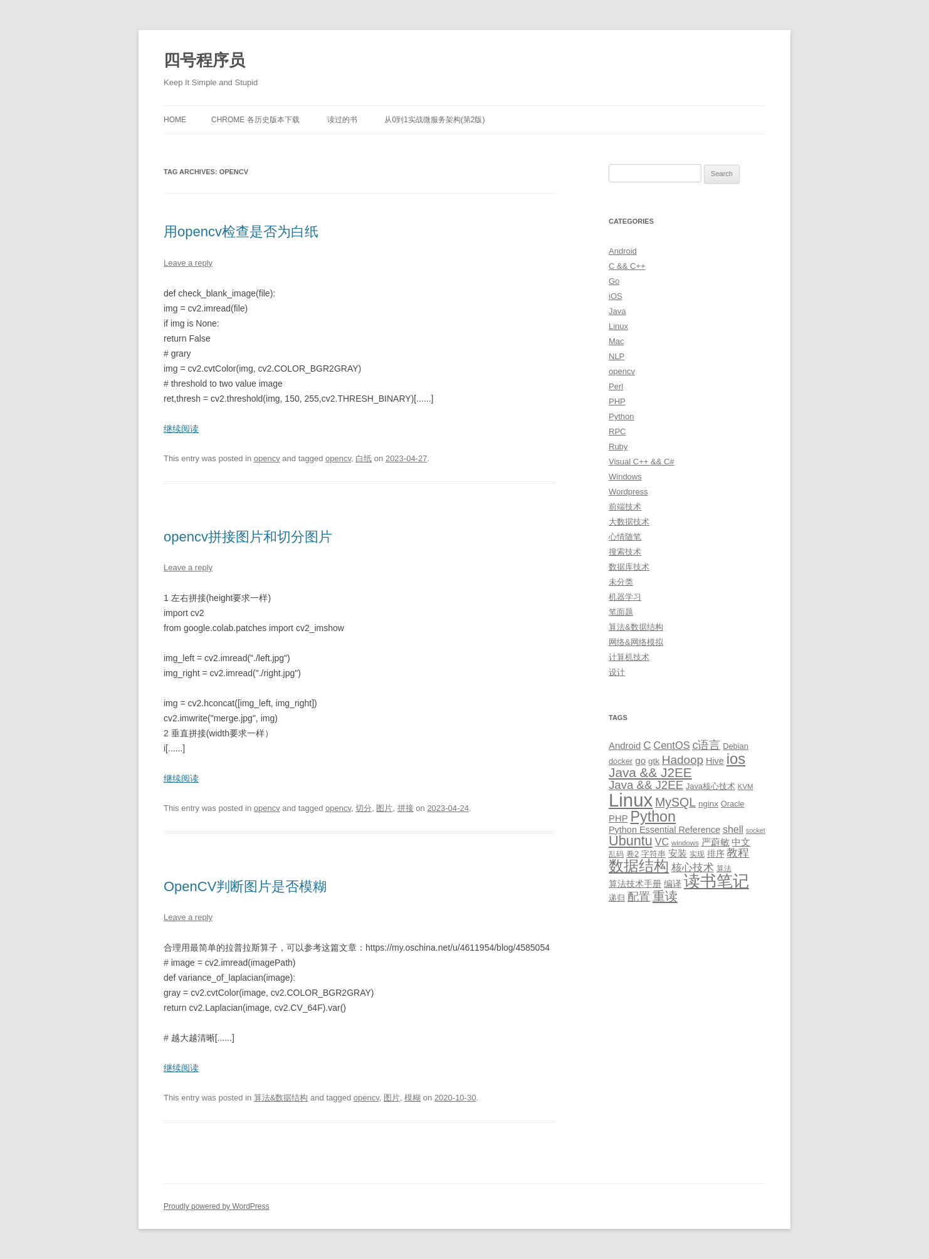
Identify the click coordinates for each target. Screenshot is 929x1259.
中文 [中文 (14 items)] (741, 842)
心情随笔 (625, 536)
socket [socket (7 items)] (755, 830)
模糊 (412, 1097)
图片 (384, 808)
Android (623, 251)
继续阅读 (181, 429)
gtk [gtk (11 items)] (653, 761)
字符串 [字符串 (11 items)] (653, 854)
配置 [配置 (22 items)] (638, 897)
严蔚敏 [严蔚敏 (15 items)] (715, 842)
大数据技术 (629, 521)
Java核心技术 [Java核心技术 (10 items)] (710, 786)
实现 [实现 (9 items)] (697, 854)
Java (617, 311)
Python (621, 416)
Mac (616, 341)
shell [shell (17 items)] (733, 829)
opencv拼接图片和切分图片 (248, 537)
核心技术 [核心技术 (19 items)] (692, 868)
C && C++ (627, 266)
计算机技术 (629, 657)
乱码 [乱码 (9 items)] (616, 854)
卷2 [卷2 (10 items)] (632, 854)
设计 (617, 672)
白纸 (363, 458)
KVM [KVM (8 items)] (745, 786)
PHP (617, 401)
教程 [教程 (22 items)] (738, 853)
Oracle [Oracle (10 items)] (733, 803)
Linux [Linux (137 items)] (631, 800)
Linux (618, 326)
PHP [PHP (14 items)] (618, 818)
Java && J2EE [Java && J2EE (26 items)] (646, 784)
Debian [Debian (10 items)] (735, 746)
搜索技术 (625, 551)
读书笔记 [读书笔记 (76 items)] (716, 881)
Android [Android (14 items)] (625, 746)
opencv (267, 458)
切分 (363, 808)
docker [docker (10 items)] (620, 761)
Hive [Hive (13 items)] (715, 761)
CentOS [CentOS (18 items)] (671, 745)
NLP (616, 356)
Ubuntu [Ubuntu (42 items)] (631, 841)
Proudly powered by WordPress (217, 1206)
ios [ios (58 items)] (736, 758)
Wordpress (628, 491)
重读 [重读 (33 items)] (665, 896)
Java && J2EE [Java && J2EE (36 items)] (650, 772)
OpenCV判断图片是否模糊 (245, 886)
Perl (616, 386)
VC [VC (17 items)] (662, 841)
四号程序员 (204, 60)
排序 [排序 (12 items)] (716, 854)
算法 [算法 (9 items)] (724, 868)
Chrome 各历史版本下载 (255, 119)
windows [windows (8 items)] (685, 843)
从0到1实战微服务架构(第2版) (434, 119)
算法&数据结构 (281, 1097)
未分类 (621, 582)
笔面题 (621, 612)
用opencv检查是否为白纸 (241, 231)
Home (175, 119)
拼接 (405, 808)
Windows (625, 476)
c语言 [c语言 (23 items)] (706, 745)
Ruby (618, 446)
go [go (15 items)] (640, 760)
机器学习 (625, 597)
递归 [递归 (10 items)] (617, 897)
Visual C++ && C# (641, 461)
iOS (615, 296)
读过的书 (342, 119)
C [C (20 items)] (647, 745)
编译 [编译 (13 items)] (672, 884)
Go (614, 281)
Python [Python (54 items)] (653, 816)
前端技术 (625, 506)
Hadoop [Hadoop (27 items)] (682, 759)
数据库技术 (629, 567)
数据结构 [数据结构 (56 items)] (639, 866)
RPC (617, 431)
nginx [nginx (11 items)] (708, 803)
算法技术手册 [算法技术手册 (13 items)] (635, 884)
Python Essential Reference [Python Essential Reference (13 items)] (664, 830)
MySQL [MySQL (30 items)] (675, 802)
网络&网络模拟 (636, 642)
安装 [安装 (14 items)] (677, 854)
